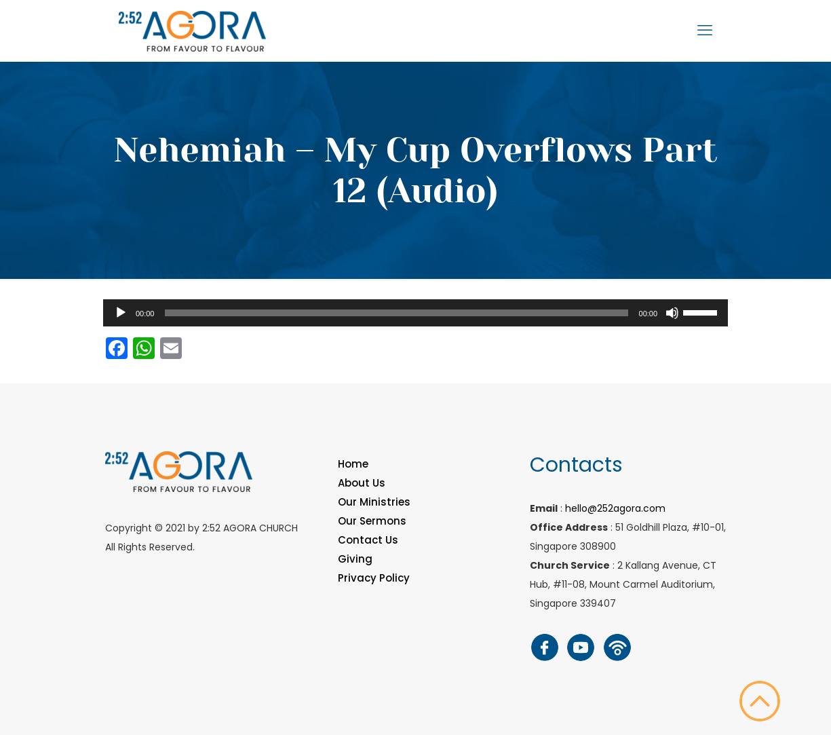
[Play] (121, 313)
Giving (355, 559)
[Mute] (672, 313)
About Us (361, 483)
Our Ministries (374, 502)
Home (353, 464)
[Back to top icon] (759, 701)
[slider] (396, 312)
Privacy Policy (374, 578)
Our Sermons (372, 521)
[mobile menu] (704, 30)
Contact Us (368, 540)
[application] (415, 312)
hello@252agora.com (615, 508)
